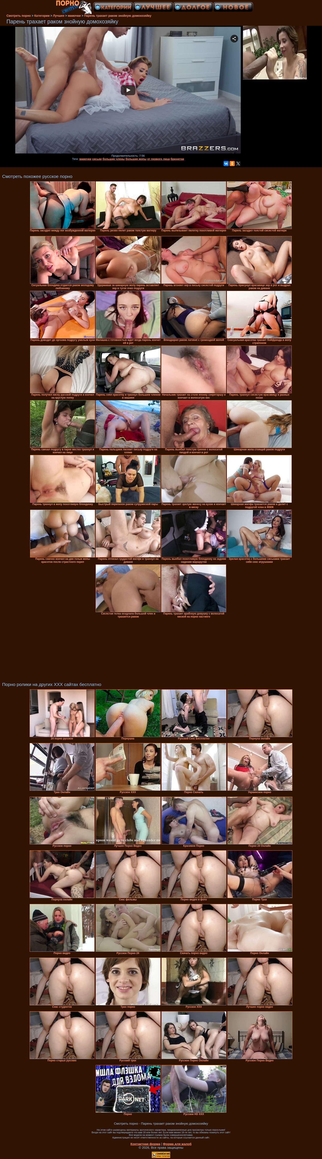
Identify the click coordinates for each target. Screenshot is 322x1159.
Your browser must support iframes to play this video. (128, 90)
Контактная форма (145, 1144)
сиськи (97, 159)
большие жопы (136, 159)
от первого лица (158, 159)
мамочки (85, 159)
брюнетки (177, 159)
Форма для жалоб (177, 1144)
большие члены (114, 159)
